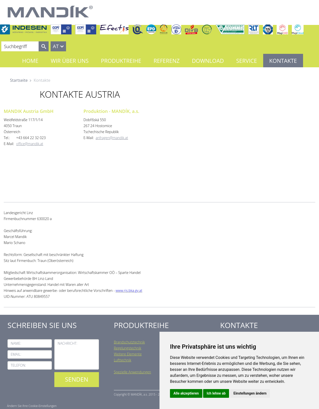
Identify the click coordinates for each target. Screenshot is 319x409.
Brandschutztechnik (129, 342)
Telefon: (18, 365)
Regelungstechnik (127, 348)
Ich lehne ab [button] (216, 393)
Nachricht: (67, 343)
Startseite (19, 80)
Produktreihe (121, 60)
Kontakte (283, 60)
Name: (16, 343)
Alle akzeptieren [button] (186, 393)
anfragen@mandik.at (112, 137)
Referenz (166, 60)
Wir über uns (69, 60)
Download (208, 60)
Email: (16, 354)
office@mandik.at (29, 143)
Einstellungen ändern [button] (250, 393)
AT (56, 46)
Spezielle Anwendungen (132, 372)
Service (246, 60)
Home (30, 60)
